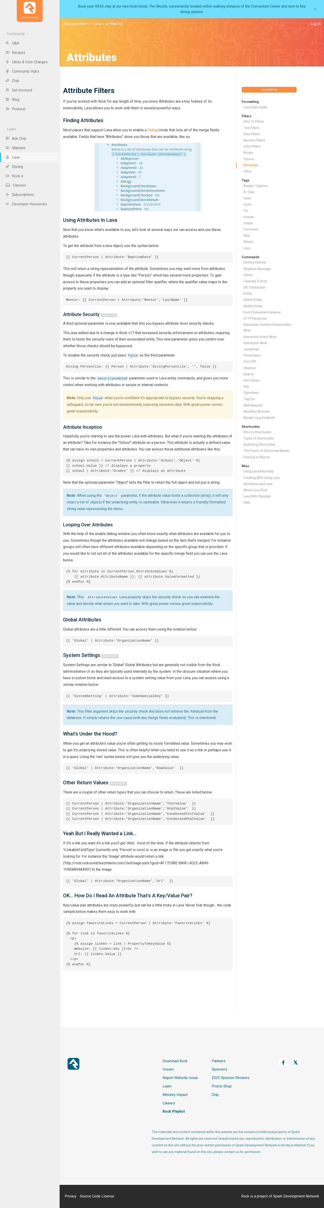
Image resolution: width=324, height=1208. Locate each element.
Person (249, 159)
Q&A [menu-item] (12, 43)
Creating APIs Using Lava (262, 478)
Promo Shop (222, 1086)
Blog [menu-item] (12, 99)
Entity (248, 293)
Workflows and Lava (258, 484)
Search (249, 374)
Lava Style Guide (255, 107)
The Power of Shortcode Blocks (266, 451)
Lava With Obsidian (257, 496)
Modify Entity (253, 306)
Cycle (247, 204)
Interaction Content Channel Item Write (267, 327)
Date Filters (252, 134)
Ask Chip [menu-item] (16, 138)
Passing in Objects (257, 457)
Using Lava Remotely (259, 471)
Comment (251, 229)
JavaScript (251, 349)
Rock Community (76, 24)
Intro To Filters (254, 121)
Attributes (251, 165)
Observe (250, 368)
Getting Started (255, 262)
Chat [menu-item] (12, 81)
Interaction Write (255, 343)
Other (248, 171)
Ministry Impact (175, 1095)
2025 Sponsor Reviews (230, 1078)
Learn (167, 1086)
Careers (169, 1103)
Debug (152, 130)
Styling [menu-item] (14, 167)
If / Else (249, 192)
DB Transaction (255, 287)
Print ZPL (250, 361)
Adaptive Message (257, 269)
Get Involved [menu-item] (19, 90)
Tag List (249, 399)
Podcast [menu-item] (15, 109)
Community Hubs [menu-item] (22, 71)
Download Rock (175, 1061)
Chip (215, 1095)
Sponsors (219, 1069)
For (246, 210)
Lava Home (269, 89)
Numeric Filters (254, 140)
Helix (247, 502)
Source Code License (97, 1196)
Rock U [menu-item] (14, 176)
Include (249, 217)
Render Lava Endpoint (259, 418)
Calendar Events (255, 281)
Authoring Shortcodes (259, 444)
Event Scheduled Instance (262, 312)
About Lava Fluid (255, 490)
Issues (168, 1069)
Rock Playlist (174, 1111)
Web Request (253, 405)
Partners (218, 1061)
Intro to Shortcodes (257, 432)
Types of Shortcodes (259, 438)
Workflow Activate (257, 411)
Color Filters (252, 146)
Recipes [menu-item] (15, 52)
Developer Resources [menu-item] (26, 204)
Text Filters (251, 128)
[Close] (315, 9)
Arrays (248, 152)
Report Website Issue (180, 1078)
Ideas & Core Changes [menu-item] (27, 62)
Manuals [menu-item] (15, 148)
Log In (315, 24)
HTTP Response (255, 318)
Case (247, 198)
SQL (246, 386)
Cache (248, 275)
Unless (248, 223)
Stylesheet (251, 393)
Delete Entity (253, 300)
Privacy (71, 1196)
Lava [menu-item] (12, 157)
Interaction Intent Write (260, 337)
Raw (247, 235)
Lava (97, 24)
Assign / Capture (256, 186)
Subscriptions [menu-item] (20, 194)
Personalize (252, 355)
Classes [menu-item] (16, 185)
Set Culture (252, 380)
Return (248, 242)
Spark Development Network (296, 1196)
